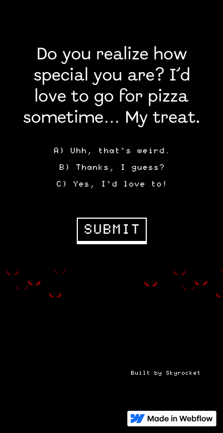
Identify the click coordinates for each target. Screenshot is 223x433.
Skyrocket (183, 373)
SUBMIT (111, 229)
